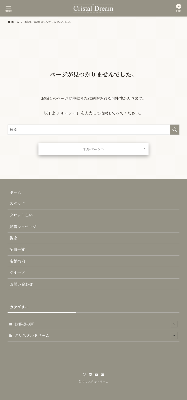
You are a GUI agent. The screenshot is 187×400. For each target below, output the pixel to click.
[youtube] (96, 375)
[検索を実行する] (174, 130)
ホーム (15, 192)
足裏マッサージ (23, 226)
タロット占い (21, 215)
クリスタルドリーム (96, 335)
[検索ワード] (94, 130)
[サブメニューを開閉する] (174, 324)
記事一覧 (17, 249)
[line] (90, 375)
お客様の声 (96, 324)
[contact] (102, 375)
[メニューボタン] (8, 8)
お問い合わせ (21, 284)
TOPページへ (93, 148)
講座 (13, 238)
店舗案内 (17, 261)
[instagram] (85, 375)
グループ (17, 272)
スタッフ (17, 203)
